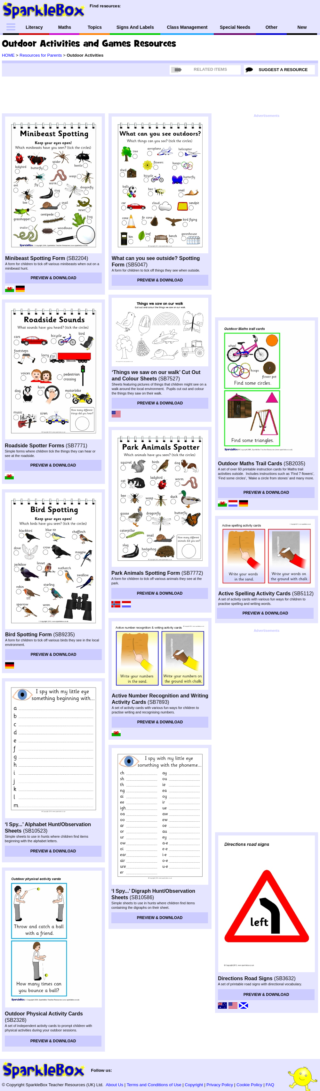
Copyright (194, 1084)
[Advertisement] (243, 216)
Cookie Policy (249, 1084)
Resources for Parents (41, 55)
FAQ (270, 1084)
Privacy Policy (219, 1084)
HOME (8, 55)
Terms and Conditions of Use (154, 1084)
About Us (114, 1084)
